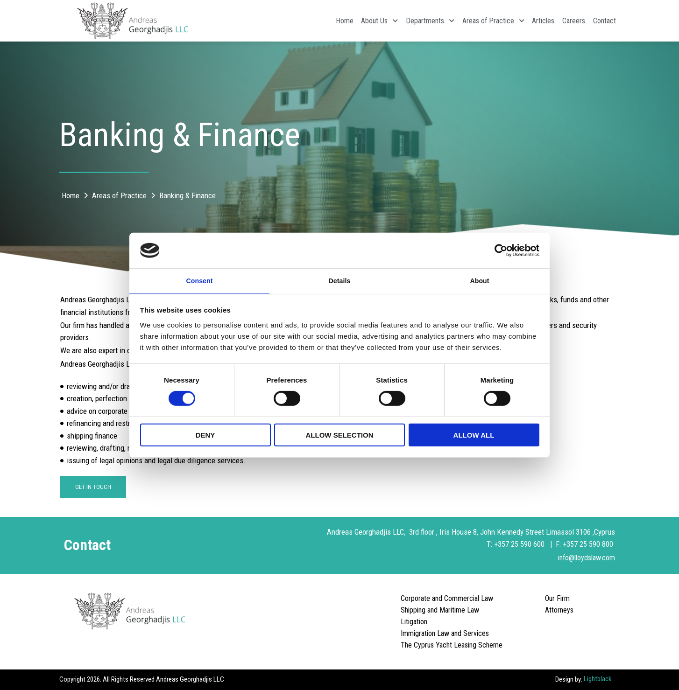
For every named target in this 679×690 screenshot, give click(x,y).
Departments (402, 20)
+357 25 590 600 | (524, 545)
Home (304, 20)
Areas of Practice (471, 20)
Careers (564, 20)
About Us (345, 20)
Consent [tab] (199, 280)
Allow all (474, 436)
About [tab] (479, 280)
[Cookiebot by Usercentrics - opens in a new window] (498, 250)
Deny (205, 436)
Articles (527, 20)
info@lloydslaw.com (583, 558)
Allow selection (340, 436)
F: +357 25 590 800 (585, 545)
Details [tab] (339, 280)
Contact (601, 20)
